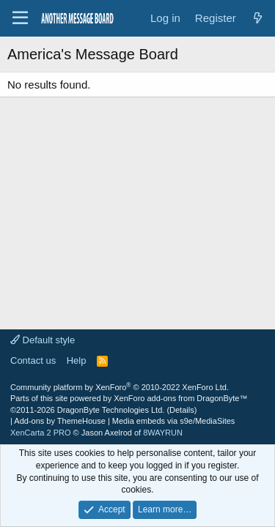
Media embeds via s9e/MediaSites (173, 420)
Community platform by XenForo (119, 387)
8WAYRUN (163, 432)
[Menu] (20, 18)
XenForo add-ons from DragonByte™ (180, 398)
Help (77, 360)
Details (181, 409)
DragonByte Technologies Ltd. (111, 409)
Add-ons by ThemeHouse (60, 420)
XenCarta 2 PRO (40, 432)
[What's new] (257, 17)
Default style (42, 339)
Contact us (33, 360)
